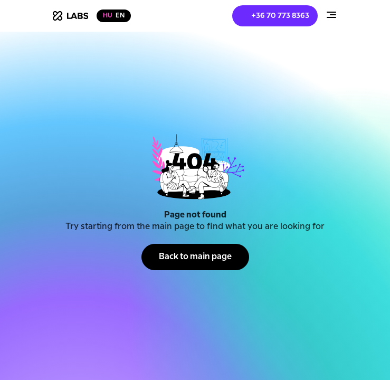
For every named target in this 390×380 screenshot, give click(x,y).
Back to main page (195, 257)
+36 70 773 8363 (280, 16)
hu (107, 15)
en (120, 15)
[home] (71, 16)
